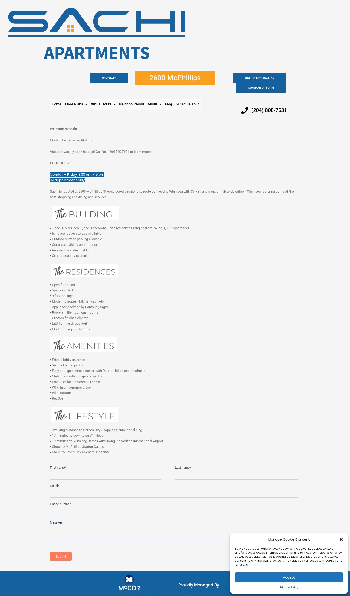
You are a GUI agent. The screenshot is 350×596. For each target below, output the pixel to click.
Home (56, 95)
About (154, 95)
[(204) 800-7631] (244, 100)
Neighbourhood (131, 95)
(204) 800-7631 (270, 100)
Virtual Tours (103, 95)
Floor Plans (76, 95)
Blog (168, 95)
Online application (242, 78)
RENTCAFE (117, 78)
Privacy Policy (289, 587)
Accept (289, 577)
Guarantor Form (279, 78)
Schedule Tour (187, 95)
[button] (341, 539)
